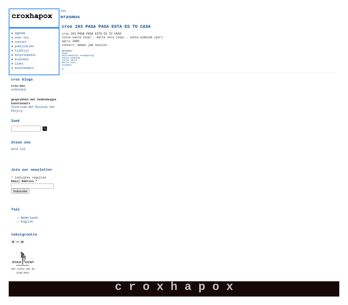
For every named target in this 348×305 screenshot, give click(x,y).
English (27, 221)
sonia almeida (71, 58)
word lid (18, 149)
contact (21, 42)
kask (64, 53)
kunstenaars (24, 68)
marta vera (69, 62)
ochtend (18, 89)
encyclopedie (25, 55)
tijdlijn (22, 50)
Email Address (24, 181)
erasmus (67, 65)
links (19, 64)
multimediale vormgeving (78, 55)
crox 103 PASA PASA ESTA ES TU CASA (106, 26)
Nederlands (29, 218)
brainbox (22, 59)
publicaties (24, 46)
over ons (22, 37)
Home (63, 11)
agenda (20, 33)
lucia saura (69, 60)
